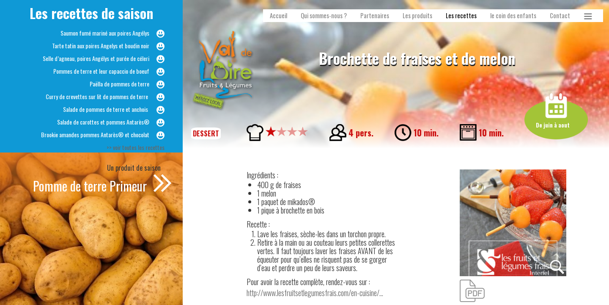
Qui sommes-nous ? (324, 15)
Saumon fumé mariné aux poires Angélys (104, 32)
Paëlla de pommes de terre (119, 83)
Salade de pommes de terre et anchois (106, 109)
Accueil (278, 15)
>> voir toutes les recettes (136, 147)
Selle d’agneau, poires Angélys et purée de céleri (96, 58)
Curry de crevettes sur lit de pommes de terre (97, 96)
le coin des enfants (513, 15)
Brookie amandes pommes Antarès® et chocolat (95, 134)
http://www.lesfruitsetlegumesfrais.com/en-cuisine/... (315, 292)
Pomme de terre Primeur (91, 185)
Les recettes (461, 15)
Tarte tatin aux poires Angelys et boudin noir (100, 45)
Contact (560, 15)
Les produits (417, 15)
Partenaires (374, 15)
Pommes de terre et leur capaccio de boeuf (101, 71)
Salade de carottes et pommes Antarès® (103, 121)
